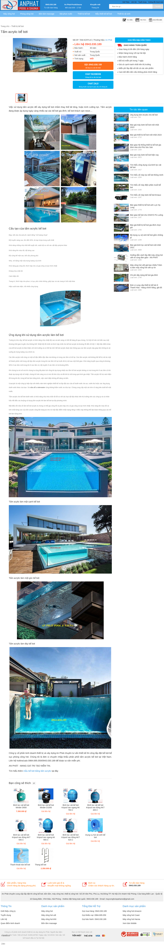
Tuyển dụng (6, 915)
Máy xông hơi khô (48, 919)
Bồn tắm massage (46, 14)
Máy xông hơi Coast (131, 915)
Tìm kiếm (158, 6)
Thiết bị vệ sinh (123, 14)
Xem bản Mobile (129, 923)
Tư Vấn (127, 20)
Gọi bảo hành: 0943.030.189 (94, 919)
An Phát (108, 40)
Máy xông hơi (9, 14)
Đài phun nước (66, 14)
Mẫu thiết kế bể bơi (103, 14)
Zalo (3, 944)
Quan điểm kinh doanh (10, 923)
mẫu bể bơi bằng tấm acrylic (37, 771)
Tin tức (140, 20)
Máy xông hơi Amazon (132, 911)
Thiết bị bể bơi (84, 14)
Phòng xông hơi (26, 14)
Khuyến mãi (95, 5)
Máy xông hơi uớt (48, 915)
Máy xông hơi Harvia (131, 919)
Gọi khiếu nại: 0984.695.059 (94, 915)
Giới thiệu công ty (8, 911)
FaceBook (4, 936)
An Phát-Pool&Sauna (73, 5)
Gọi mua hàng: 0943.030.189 (94, 911)
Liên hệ (4, 919)
